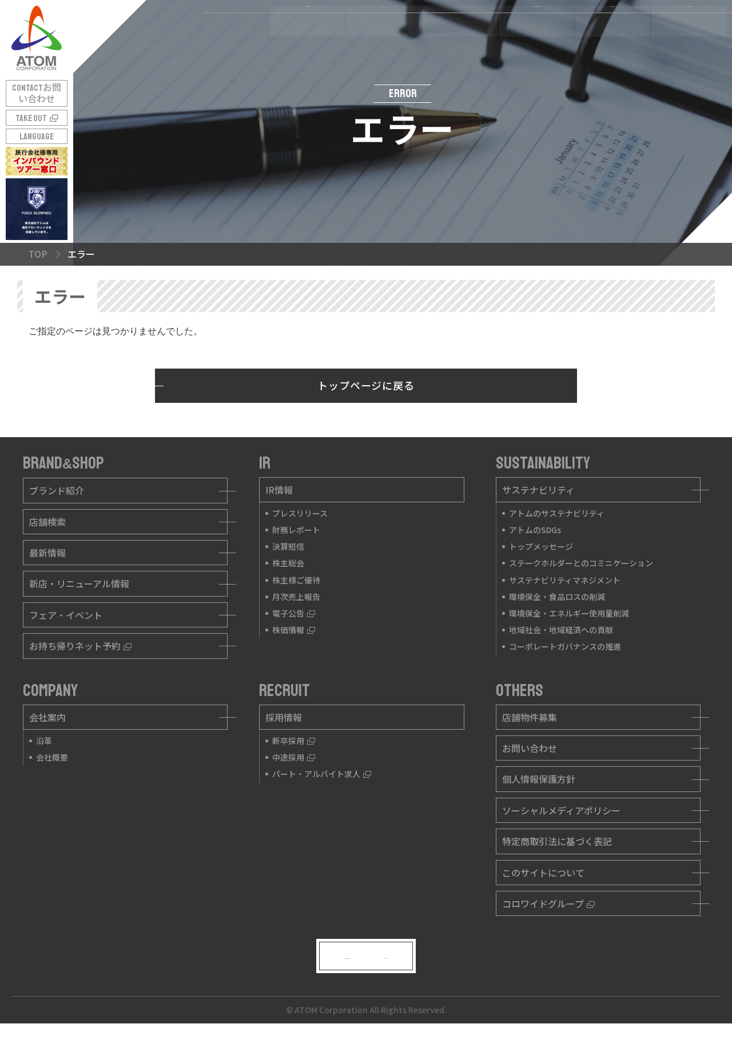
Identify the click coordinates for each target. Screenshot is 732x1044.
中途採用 (293, 757)
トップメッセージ (541, 546)
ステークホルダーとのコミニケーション (581, 563)
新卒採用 (293, 740)
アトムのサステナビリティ (556, 513)
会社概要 (52, 757)
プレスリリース (300, 513)
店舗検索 (47, 522)
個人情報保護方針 (538, 779)
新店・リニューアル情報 (79, 583)
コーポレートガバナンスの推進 (565, 646)
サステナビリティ (538, 490)
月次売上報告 (296, 596)
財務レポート (296, 529)
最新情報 (47, 552)
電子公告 (293, 613)
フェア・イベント (65, 615)
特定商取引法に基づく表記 (557, 841)
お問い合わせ (529, 748)
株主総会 (288, 563)
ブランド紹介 (56, 490)
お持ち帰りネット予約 (80, 646)
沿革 (44, 740)
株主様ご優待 (296, 580)
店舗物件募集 (529, 717)
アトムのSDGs (535, 529)
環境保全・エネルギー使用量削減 (569, 613)
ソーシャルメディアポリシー (561, 810)
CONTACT (36, 93)
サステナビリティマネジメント (564, 580)
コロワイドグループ (548, 903)
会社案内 (47, 717)
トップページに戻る (366, 385)
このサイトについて (543, 872)
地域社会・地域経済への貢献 (561, 629)
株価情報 (293, 629)
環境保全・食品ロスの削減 (557, 596)
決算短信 (288, 546)
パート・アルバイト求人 (321, 773)
